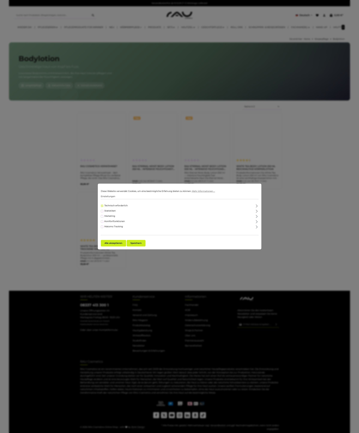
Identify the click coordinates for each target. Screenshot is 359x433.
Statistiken (110, 210)
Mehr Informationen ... (203, 191)
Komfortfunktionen (114, 221)
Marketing (109, 216)
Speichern (136, 243)
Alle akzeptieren (113, 243)
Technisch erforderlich (116, 205)
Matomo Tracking (113, 226)
